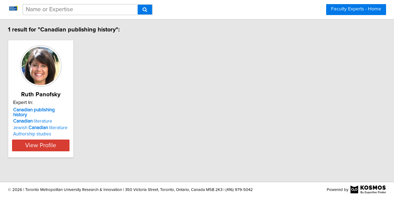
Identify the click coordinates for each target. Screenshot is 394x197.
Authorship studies (57, 129)
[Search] (145, 10)
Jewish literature (65, 122)
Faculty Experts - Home (356, 9)
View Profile (72, 140)
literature (57, 116)
